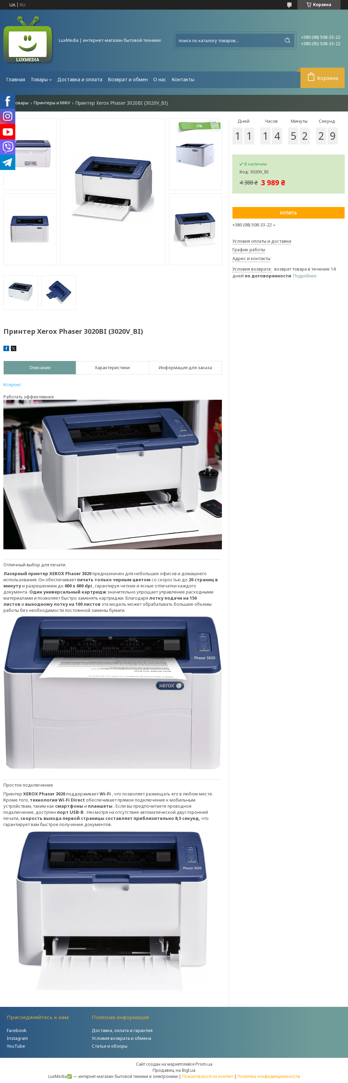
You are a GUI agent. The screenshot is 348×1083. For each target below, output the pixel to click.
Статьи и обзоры (109, 1046)
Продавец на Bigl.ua (174, 1070)
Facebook (17, 1030)
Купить (288, 213)
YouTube (16, 1046)
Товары (39, 79)
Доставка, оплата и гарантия (122, 1030)
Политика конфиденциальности (269, 1076)
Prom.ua (203, 1064)
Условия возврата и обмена (121, 1038)
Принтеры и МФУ (52, 103)
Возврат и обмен (128, 79)
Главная (15, 79)
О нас (159, 79)
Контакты (183, 79)
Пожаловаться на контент (207, 1076)
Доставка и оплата (79, 79)
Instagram (17, 1038)
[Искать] (287, 40)
